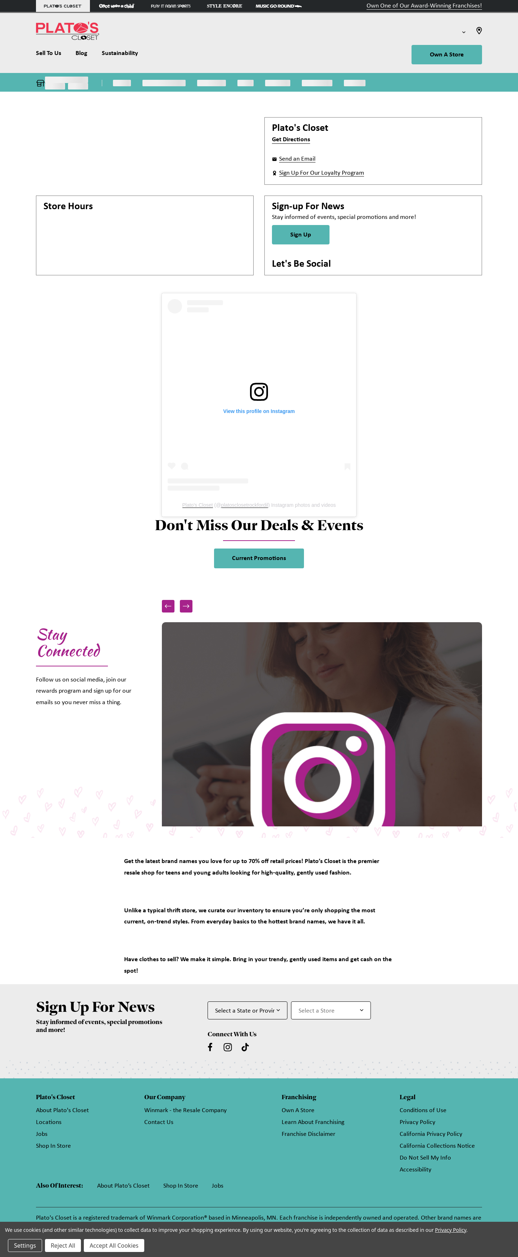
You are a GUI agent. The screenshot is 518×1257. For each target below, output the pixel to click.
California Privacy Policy (431, 1134)
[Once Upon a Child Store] (117, 6)
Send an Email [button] (297, 159)
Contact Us (158, 1122)
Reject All (63, 1245)
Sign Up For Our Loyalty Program (321, 173)
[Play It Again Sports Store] (171, 6)
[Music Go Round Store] (279, 6)
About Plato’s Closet (123, 1186)
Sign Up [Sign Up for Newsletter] (300, 234)
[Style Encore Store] (225, 6)
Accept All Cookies (114, 1245)
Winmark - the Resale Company (185, 1110)
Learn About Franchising (313, 1122)
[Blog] (81, 55)
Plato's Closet (197, 505)
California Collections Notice (437, 1146)
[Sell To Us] (52, 55)
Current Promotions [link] (259, 558)
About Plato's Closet (62, 1110)
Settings (25, 1245)
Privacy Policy (417, 1122)
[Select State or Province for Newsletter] (247, 1010)
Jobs (41, 1134)
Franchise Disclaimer (308, 1134)
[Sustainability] (120, 55)
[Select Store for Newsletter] (331, 1010)
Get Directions (291, 139)
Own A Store (447, 54)
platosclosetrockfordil (244, 505)
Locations (49, 1122)
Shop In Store (53, 1146)
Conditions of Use (423, 1110)
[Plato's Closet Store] (63, 6)
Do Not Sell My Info (425, 1158)
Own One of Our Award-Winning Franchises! (424, 6)
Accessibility (415, 1169)
